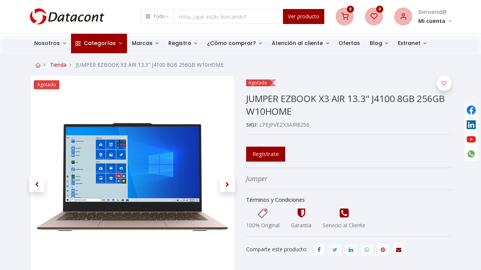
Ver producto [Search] (303, 16)
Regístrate (266, 154)
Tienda (58, 64)
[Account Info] (435, 21)
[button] (157, 16)
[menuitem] (349, 43)
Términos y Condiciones (275, 199)
